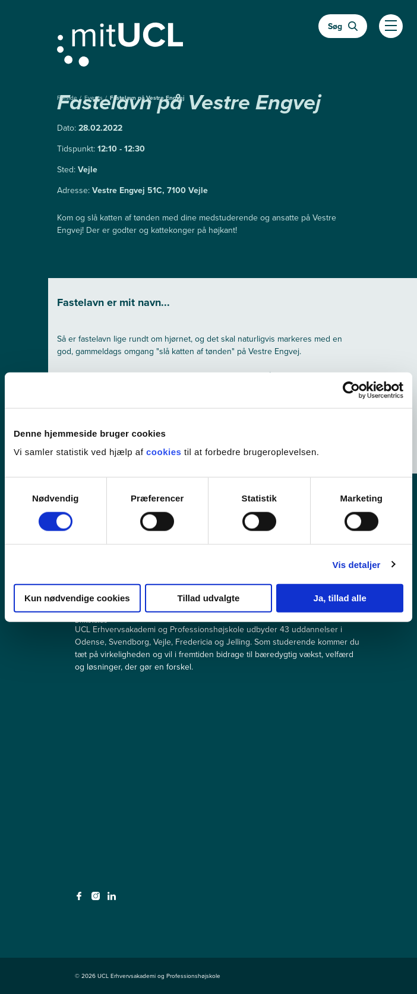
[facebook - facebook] (80, 899)
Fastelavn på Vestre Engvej (147, 97)
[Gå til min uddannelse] (208, 42)
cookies (165, 452)
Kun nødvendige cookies (77, 598)
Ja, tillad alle (340, 598)
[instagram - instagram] (97, 899)
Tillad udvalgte (209, 598)
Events (94, 97)
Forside (68, 97)
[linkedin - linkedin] (113, 899)
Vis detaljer (357, 564)
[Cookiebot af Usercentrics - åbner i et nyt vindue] (351, 390)
